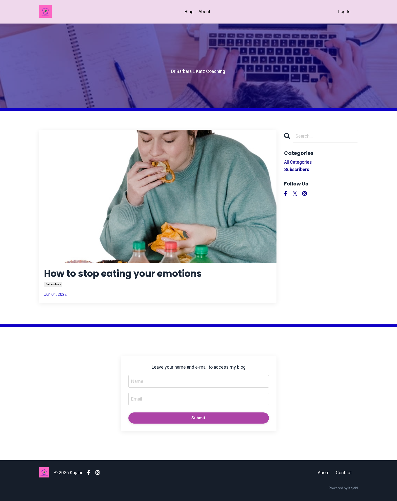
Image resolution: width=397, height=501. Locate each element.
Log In (344, 11)
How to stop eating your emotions (123, 273)
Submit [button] (198, 417)
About (204, 11)
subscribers (53, 284)
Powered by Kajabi (343, 488)
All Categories (298, 162)
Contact (344, 472)
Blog (189, 11)
